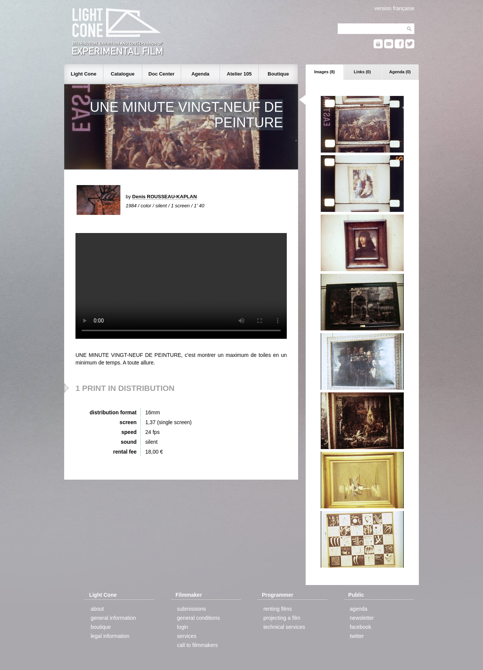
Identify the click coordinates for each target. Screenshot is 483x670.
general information (113, 618)
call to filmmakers (197, 645)
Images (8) (324, 71)
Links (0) (362, 71)
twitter (357, 636)
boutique (101, 627)
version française (394, 8)
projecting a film (281, 618)
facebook (360, 627)
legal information (110, 636)
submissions (191, 609)
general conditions (198, 618)
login (182, 627)
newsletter (362, 618)
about (97, 609)
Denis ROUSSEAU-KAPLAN (164, 196)
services (186, 636)
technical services (284, 627)
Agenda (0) (400, 71)
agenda (359, 609)
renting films (277, 609)
